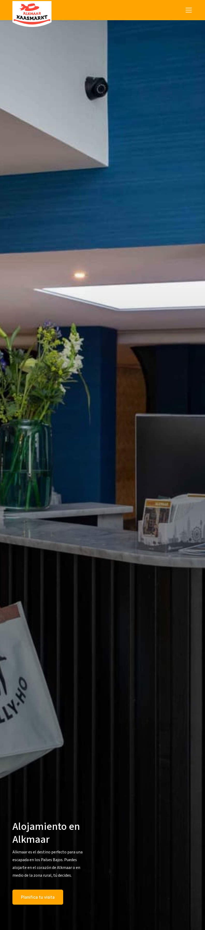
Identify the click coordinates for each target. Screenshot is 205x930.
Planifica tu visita (38, 897)
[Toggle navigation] (189, 10)
